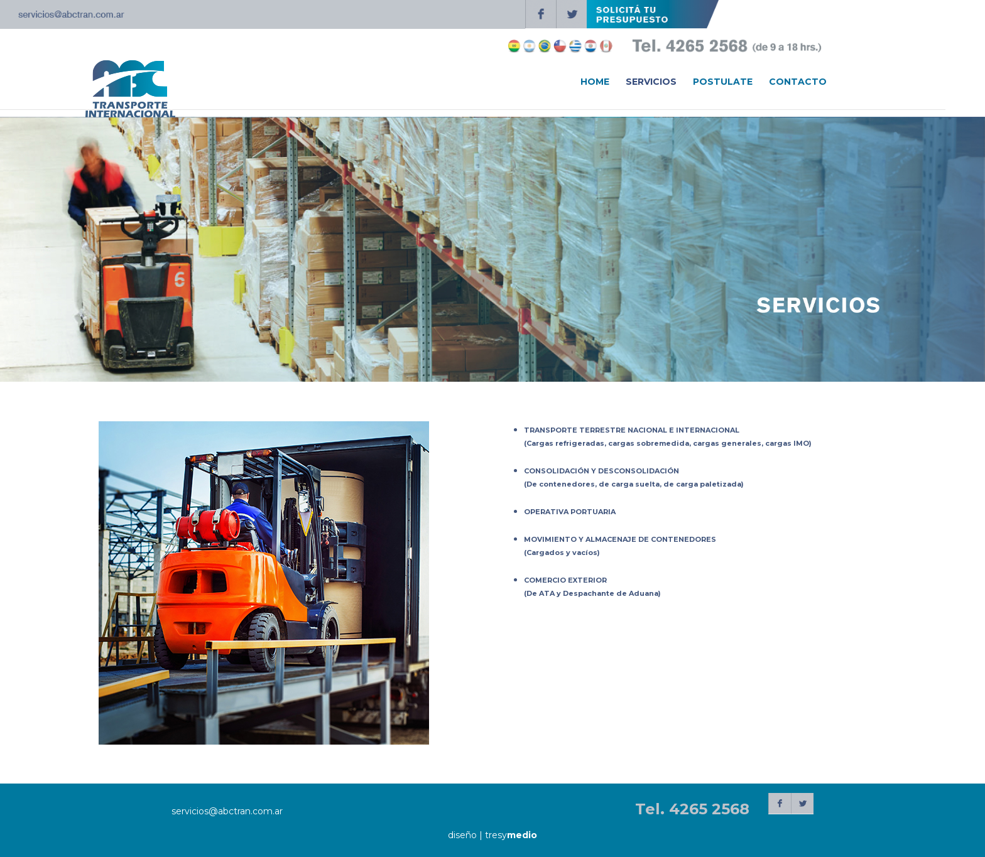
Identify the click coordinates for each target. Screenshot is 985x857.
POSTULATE (723, 82)
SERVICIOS (651, 82)
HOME (594, 82)
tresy (511, 835)
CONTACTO (798, 82)
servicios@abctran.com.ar (227, 811)
